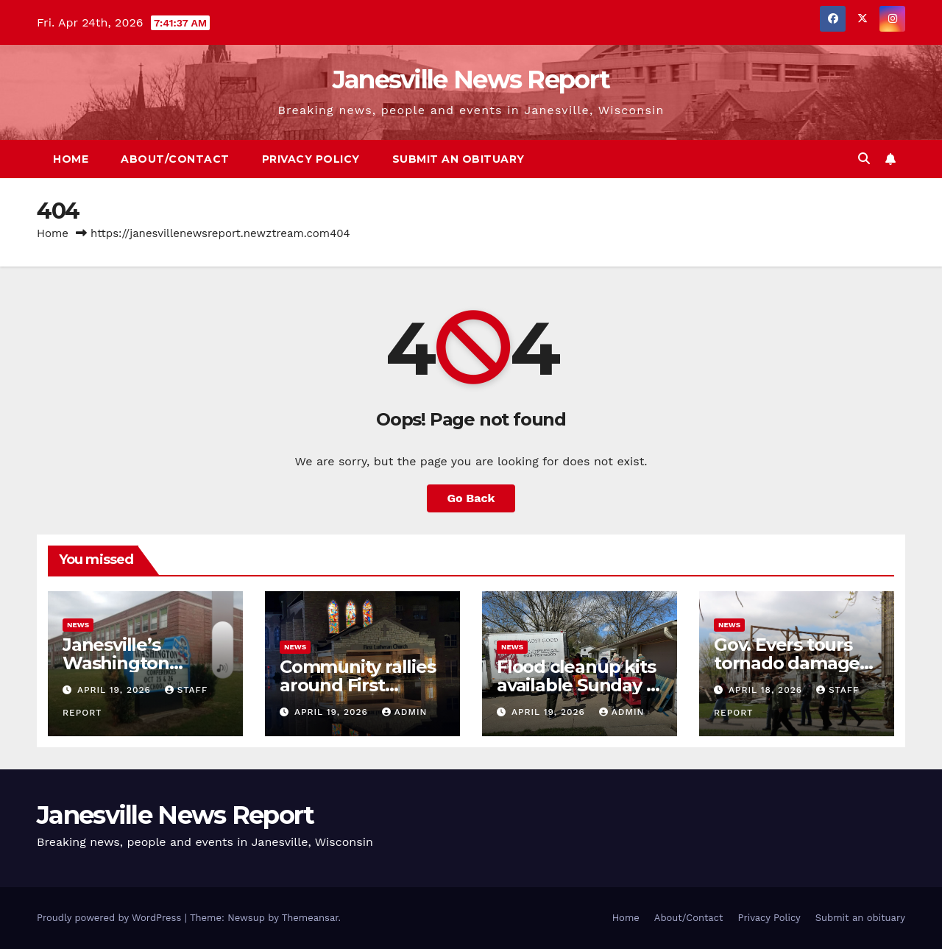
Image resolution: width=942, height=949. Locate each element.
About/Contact (175, 159)
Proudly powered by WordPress (111, 917)
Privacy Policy (311, 159)
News (78, 625)
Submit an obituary (458, 159)
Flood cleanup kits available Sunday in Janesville (579, 685)
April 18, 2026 (767, 690)
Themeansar (310, 917)
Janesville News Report (471, 79)
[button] (864, 159)
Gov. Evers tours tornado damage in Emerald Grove (788, 663)
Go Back (471, 498)
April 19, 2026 (116, 690)
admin (405, 712)
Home (70, 159)
